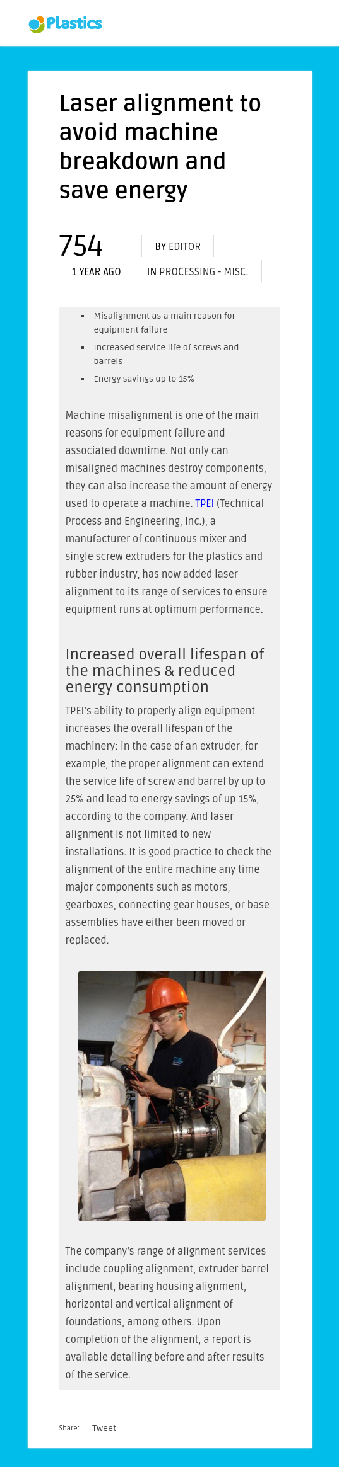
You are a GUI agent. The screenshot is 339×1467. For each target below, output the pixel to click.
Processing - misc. (203, 272)
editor (185, 247)
